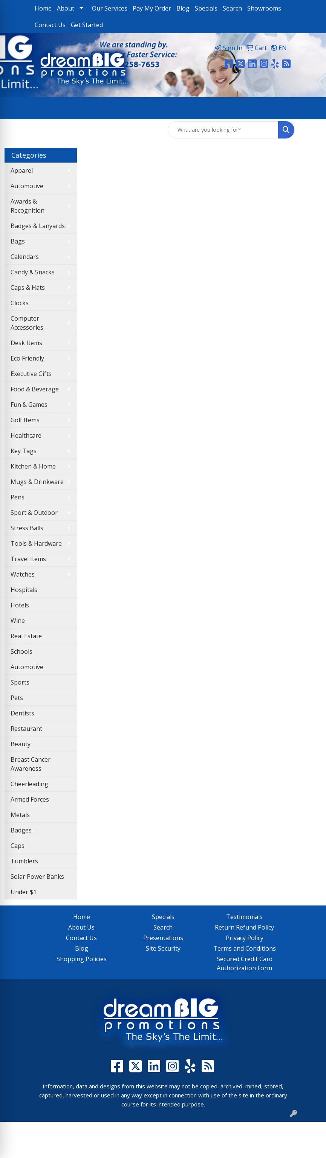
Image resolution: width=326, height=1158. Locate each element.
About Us (81, 927)
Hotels (20, 605)
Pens (17, 497)
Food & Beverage (35, 389)
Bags (18, 241)
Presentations (163, 938)
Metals (20, 815)
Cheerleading (29, 784)
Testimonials (244, 917)
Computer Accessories (27, 323)
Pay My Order (152, 8)
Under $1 (24, 892)
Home (43, 8)
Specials (206, 8)
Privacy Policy (244, 938)
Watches (23, 574)
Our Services (109, 8)
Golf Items (25, 420)
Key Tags (24, 451)
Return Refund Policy (244, 927)
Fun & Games (29, 404)
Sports (20, 682)
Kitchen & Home (33, 466)
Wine (18, 620)
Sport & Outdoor (34, 512)
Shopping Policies (82, 959)
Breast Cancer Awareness (31, 764)
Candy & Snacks (33, 272)
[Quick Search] (223, 129)
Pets (17, 698)
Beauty (21, 744)
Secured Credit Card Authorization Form (244, 963)
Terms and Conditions (244, 948)
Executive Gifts (31, 374)
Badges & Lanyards (38, 226)
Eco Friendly (27, 358)
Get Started (87, 25)
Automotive (27, 186)
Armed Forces (30, 799)
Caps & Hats (28, 287)
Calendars (25, 257)
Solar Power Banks (37, 876)
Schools (21, 651)
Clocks (20, 303)
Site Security (163, 948)
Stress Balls (27, 528)
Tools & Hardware (36, 543)
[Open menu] (310, 108)
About (65, 8)
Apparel (22, 170)
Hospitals (24, 590)
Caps (17, 845)
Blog (183, 8)
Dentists (22, 713)
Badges (21, 830)
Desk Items (26, 343)
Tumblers (24, 861)
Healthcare (26, 435)
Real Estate (26, 636)
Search (232, 8)
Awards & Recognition (27, 206)
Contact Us (50, 25)
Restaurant (26, 728)
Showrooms (264, 8)
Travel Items (28, 559)
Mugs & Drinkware (37, 482)
